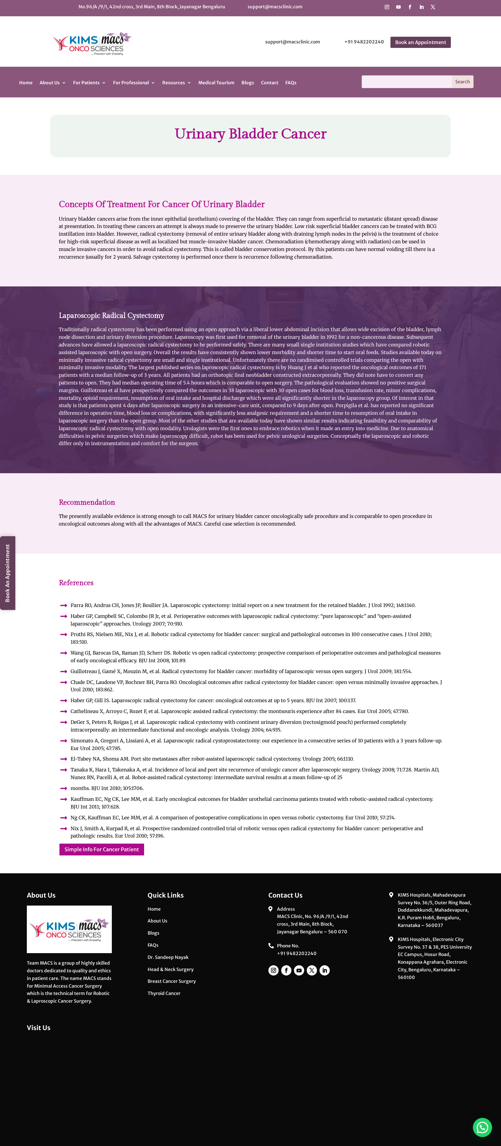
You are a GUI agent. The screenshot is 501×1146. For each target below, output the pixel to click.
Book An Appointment (7, 573)
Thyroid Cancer (164, 993)
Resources (173, 83)
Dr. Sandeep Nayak (168, 957)
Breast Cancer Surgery (172, 981)
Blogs (248, 83)
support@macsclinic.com (275, 7)
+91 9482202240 (364, 42)
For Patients (86, 83)
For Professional (131, 83)
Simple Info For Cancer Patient (102, 849)
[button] (482, 1127)
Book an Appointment (420, 42)
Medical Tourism (216, 83)
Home (26, 83)
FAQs (291, 83)
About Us (50, 83)
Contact (269, 83)
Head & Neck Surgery (171, 969)
